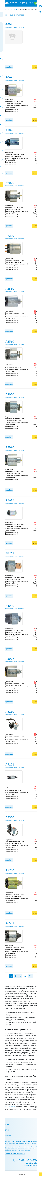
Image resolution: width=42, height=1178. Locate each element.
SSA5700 (8, 870)
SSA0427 (8, 77)
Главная (5, 1124)
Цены (35, 67)
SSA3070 (8, 447)
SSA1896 (8, 130)
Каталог (5, 1130)
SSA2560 (8, 341)
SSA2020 (8, 183)
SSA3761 (8, 553)
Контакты (6, 1136)
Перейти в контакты (32, 1166)
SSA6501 (8, 923)
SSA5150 (8, 711)
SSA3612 (8, 500)
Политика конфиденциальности (13, 1153)
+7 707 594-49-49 (28, 1160)
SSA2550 (8, 288)
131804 (7, 24)
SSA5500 (8, 817)
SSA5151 (8, 764)
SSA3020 (8, 394)
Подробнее (8, 67)
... (25, 976)
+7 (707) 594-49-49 (26, 3)
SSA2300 (8, 236)
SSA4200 (8, 606)
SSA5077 (8, 659)
